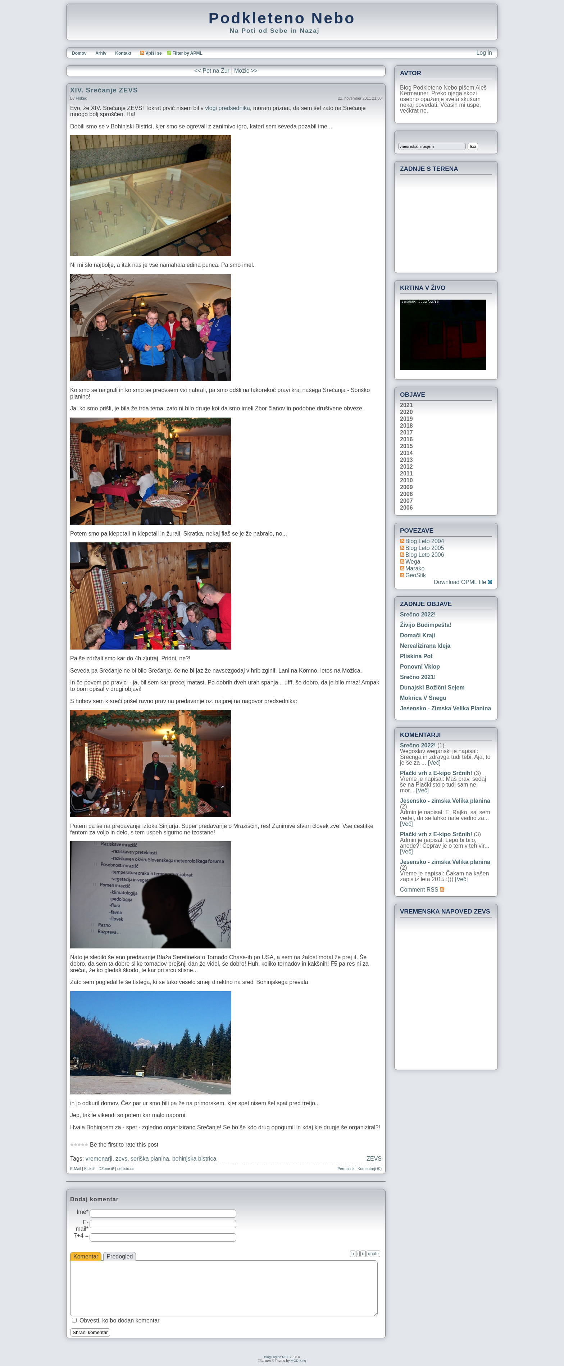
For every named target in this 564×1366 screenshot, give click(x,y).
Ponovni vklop (420, 667)
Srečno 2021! (418, 677)
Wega (412, 562)
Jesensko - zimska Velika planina (445, 708)
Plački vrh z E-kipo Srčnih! (436, 773)
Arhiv (100, 53)
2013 (406, 460)
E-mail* (82, 1225)
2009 (406, 487)
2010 (406, 480)
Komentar (85, 1256)
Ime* (82, 1212)
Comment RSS (422, 890)
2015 (406, 446)
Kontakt (123, 53)
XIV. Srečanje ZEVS (104, 90)
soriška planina (150, 1159)
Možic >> (246, 71)
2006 (406, 508)
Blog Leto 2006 (424, 555)
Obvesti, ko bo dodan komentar (119, 1320)
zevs (121, 1159)
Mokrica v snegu (423, 698)
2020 (406, 412)
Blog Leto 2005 (424, 548)
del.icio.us (125, 1168)
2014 (406, 453)
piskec (81, 98)
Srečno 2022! (418, 614)
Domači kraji (417, 635)
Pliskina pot (416, 656)
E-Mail (75, 1168)
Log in (484, 53)
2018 (406, 426)
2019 (406, 419)
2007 (406, 501)
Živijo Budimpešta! (425, 625)
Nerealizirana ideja (425, 646)
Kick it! (89, 1168)
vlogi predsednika (227, 108)
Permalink (345, 1168)
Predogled (119, 1256)
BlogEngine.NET (276, 1357)
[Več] (434, 763)
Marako (414, 568)
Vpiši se (151, 53)
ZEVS (374, 1159)
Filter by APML (187, 53)
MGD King (298, 1360)
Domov (79, 53)
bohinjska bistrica (194, 1159)
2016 (406, 439)
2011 (406, 474)
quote (373, 1253)
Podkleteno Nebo (282, 18)
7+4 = (81, 1236)
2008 (406, 494)
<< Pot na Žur (211, 71)
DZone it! (106, 1168)
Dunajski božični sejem (432, 687)
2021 (406, 405)
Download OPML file (463, 582)
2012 (406, 467)
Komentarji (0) (370, 1168)
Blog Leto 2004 (424, 541)
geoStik (415, 575)
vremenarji (99, 1159)
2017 (406, 433)
